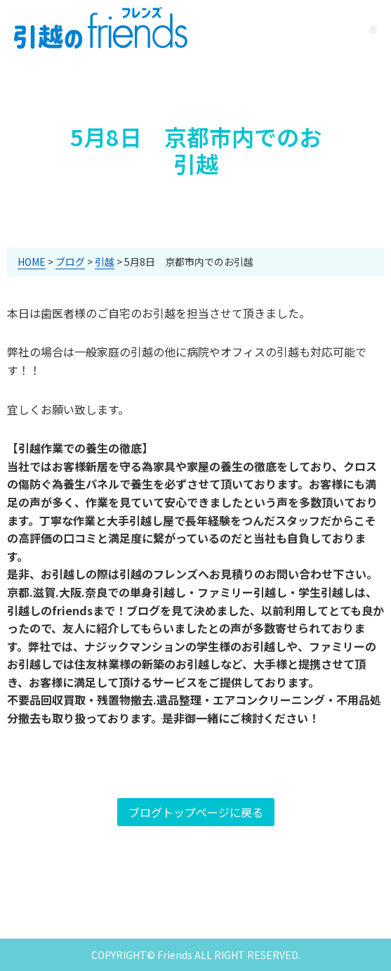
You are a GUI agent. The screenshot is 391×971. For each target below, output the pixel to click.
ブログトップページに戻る (195, 812)
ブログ (70, 262)
